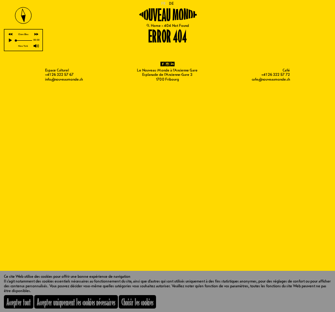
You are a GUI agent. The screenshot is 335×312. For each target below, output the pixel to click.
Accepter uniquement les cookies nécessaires (76, 301)
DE (171, 3)
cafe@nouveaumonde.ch (271, 79)
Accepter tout (19, 301)
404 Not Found (176, 25)
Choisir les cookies (137, 301)
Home (156, 25)
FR (163, 3)
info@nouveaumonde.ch (64, 79)
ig (167, 64)
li (172, 64)
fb (162, 64)
